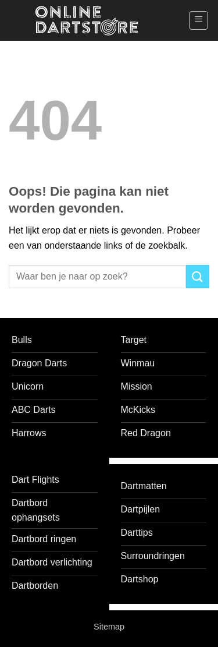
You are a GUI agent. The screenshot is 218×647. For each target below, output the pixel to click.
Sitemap (109, 626)
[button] (198, 20)
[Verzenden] (197, 276)
